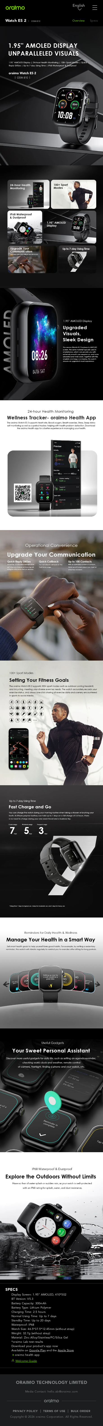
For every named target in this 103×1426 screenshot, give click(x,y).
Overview (78, 20)
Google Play (37, 1350)
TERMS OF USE (54, 1411)
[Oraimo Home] (15, 8)
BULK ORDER (80, 1411)
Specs (94, 20)
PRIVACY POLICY (25, 1411)
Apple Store (66, 1350)
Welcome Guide (24, 1361)
